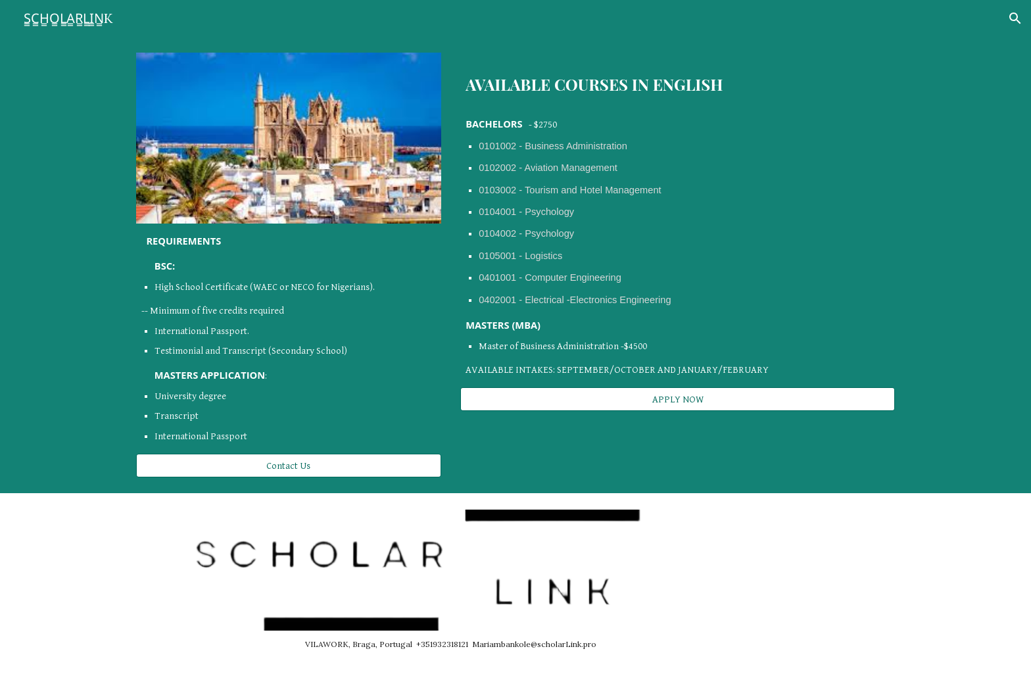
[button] (1015, 18)
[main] (288, 339)
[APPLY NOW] (677, 399)
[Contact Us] (289, 465)
